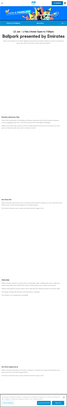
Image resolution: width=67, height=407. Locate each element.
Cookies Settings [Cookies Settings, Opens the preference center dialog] (8, 403)
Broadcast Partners (8, 368)
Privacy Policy (6, 373)
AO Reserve (57, 3)
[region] (33, 400)
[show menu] (2, 3)
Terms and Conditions (41, 382)
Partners (37, 379)
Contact (4, 371)
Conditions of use (7, 379)
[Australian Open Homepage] (33, 3)
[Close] (64, 397)
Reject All (58, 403)
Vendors (37, 371)
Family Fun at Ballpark (13, 23)
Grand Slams (38, 368)
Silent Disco (40, 23)
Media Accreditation (40, 376)
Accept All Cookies (44, 403)
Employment (38, 373)
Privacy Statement (7, 376)
